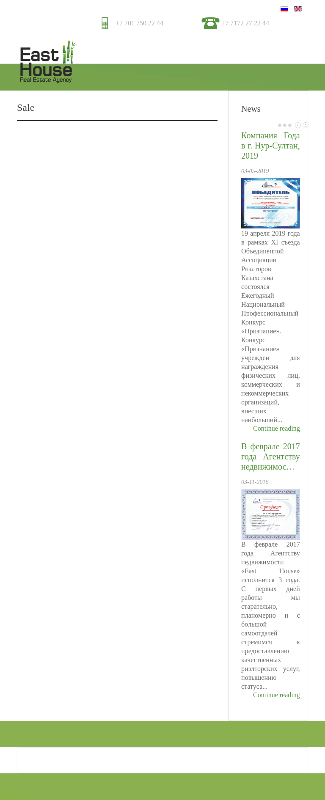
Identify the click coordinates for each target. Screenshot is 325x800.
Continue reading (276, 428)
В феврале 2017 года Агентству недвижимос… (270, 456)
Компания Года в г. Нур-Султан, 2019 (270, 145)
